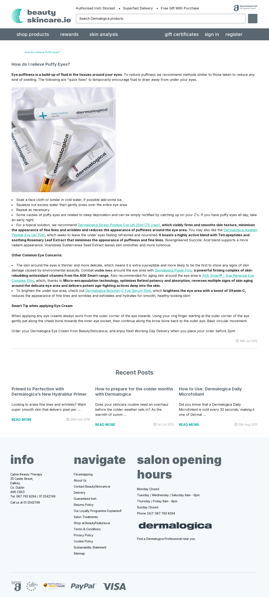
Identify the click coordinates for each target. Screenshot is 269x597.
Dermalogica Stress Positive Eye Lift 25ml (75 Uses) (119, 225)
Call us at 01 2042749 (25, 502)
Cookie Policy (83, 541)
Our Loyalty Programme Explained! (97, 511)
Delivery (79, 492)
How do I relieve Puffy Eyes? (41, 64)
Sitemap (79, 553)
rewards (69, 34)
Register (234, 34)
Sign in (212, 34)
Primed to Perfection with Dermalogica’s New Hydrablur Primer (49, 391)
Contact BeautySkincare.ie (92, 486)
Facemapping (83, 474)
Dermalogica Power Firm (173, 270)
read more (22, 419)
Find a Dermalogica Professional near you (166, 539)
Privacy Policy (83, 535)
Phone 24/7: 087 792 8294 (156, 513)
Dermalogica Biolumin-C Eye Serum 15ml (117, 291)
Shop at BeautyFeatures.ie (92, 523)
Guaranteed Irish (85, 498)
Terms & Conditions (87, 529)
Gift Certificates (182, 34)
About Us (80, 480)
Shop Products (33, 34)
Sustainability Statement (90, 547)
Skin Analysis (104, 34)
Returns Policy (84, 504)
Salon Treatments (86, 517)
